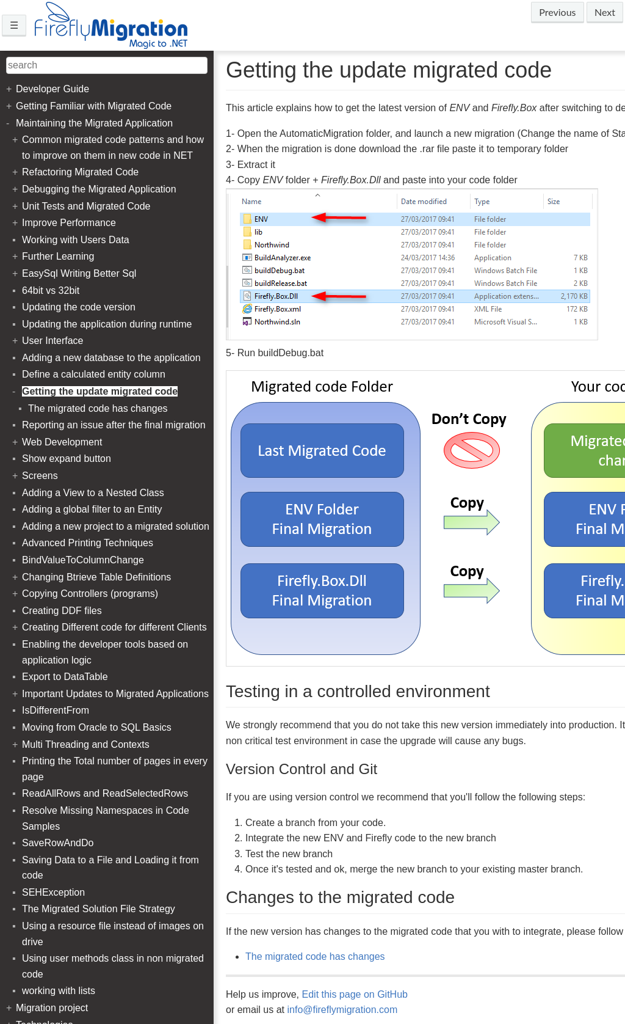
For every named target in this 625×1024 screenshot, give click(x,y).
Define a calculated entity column (93, 374)
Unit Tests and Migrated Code (86, 206)
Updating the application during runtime (107, 324)
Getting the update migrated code (100, 391)
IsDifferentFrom (55, 710)
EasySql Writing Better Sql (79, 273)
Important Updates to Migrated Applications (115, 694)
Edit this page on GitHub (355, 994)
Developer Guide (52, 89)
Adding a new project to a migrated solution (115, 526)
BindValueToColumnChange (83, 560)
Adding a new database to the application (111, 358)
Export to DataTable (65, 676)
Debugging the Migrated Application (99, 189)
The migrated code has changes (315, 956)
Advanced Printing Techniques (87, 543)
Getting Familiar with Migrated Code (94, 106)
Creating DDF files (62, 610)
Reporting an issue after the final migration (114, 425)
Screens (40, 475)
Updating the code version (78, 307)
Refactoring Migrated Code (80, 172)
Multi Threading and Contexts (86, 744)
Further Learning (58, 256)
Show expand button (66, 458)
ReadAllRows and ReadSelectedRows (105, 793)
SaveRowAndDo (57, 843)
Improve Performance (69, 223)
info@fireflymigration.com (342, 1009)
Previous (557, 12)
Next (604, 12)
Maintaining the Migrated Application (94, 123)
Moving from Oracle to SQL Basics (97, 727)
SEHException (53, 892)
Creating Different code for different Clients (114, 627)
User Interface (52, 340)
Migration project (52, 1008)
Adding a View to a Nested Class (93, 493)
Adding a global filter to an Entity (92, 509)
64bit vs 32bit (50, 290)
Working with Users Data (75, 240)
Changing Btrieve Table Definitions (96, 577)
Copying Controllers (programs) (90, 593)
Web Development (62, 442)
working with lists (58, 991)
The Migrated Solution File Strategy (98, 909)
